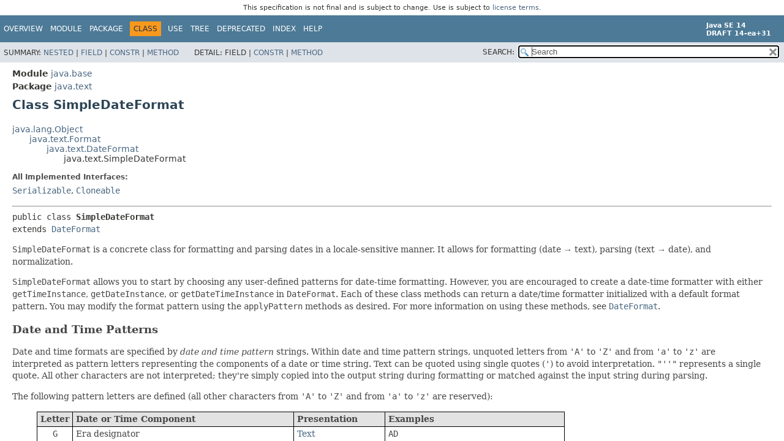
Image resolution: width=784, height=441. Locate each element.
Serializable (41, 190)
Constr (125, 52)
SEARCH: (498, 52)
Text (306, 434)
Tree (199, 28)
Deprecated (241, 28)
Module (66, 28)
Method (163, 52)
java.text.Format (64, 139)
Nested (58, 52)
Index (284, 28)
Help (312, 28)
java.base (71, 73)
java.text (73, 86)
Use (175, 28)
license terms (515, 8)
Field (91, 52)
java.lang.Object (47, 129)
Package (106, 28)
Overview (23, 28)
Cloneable (98, 190)
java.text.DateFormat (92, 149)
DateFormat (75, 229)
